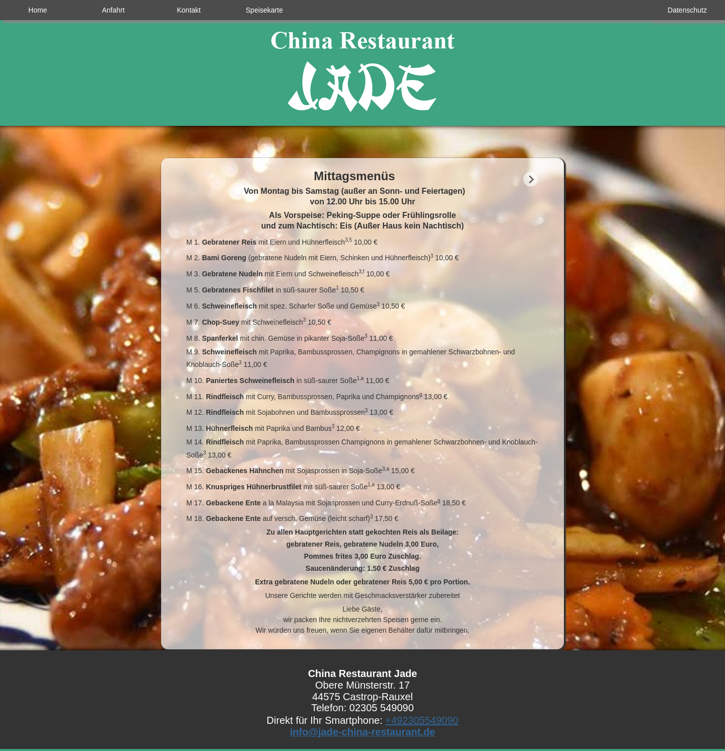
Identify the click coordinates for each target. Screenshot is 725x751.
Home (37, 10)
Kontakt (188, 10)
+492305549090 (421, 720)
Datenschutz (687, 10)
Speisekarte (264, 10)
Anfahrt (113, 10)
